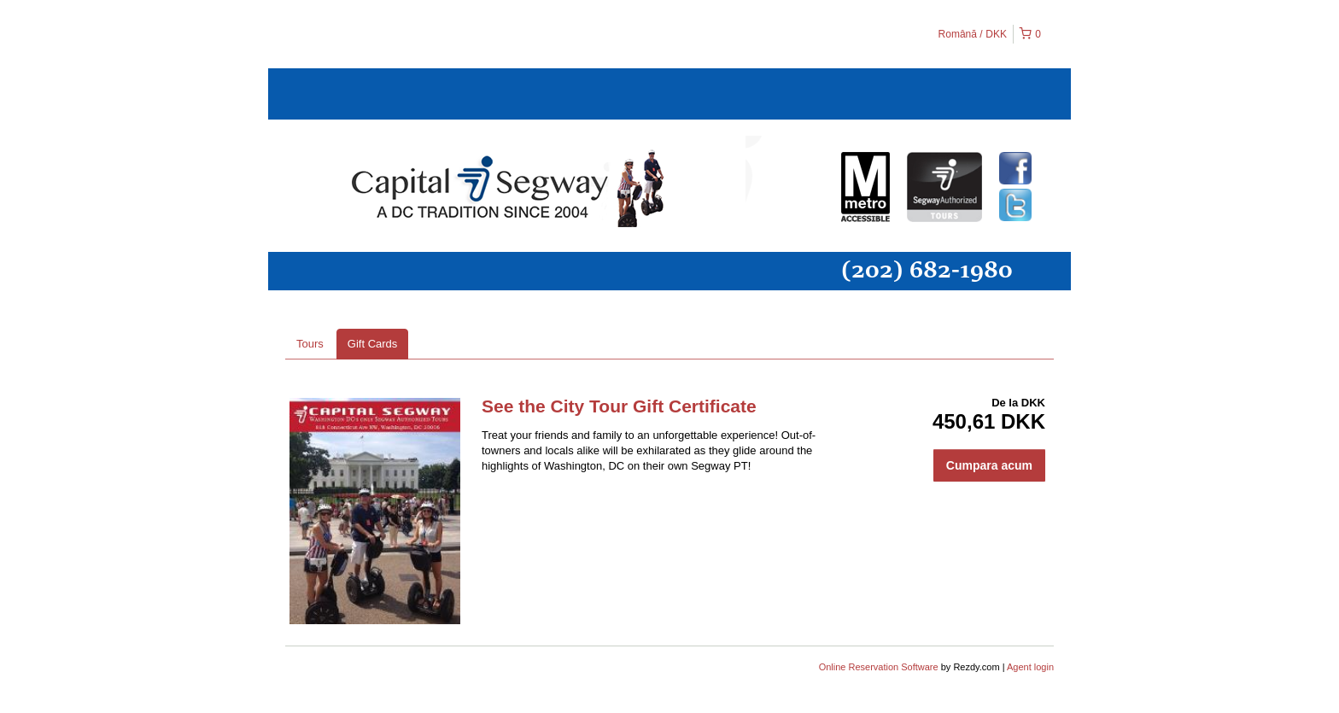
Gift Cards (373, 343)
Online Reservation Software (878, 667)
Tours (310, 343)
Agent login (1030, 667)
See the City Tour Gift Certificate (619, 406)
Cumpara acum (989, 465)
